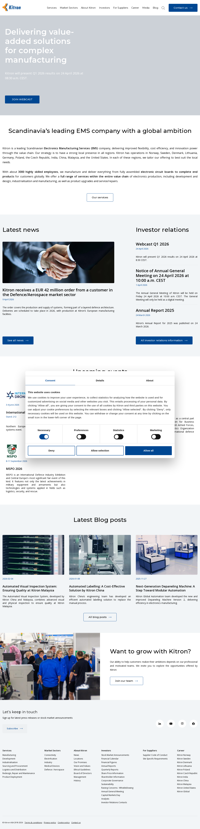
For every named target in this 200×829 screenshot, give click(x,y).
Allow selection (100, 450)
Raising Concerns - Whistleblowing (117, 787)
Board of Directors (83, 773)
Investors (106, 750)
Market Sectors (52, 750)
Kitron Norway (184, 755)
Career (180, 750)
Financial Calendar (110, 758)
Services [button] (52, 7)
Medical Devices (52, 766)
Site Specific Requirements (155, 758)
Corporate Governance (112, 780)
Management (80, 776)
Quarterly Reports (109, 769)
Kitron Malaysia (184, 784)
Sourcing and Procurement (15, 766)
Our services (100, 197)
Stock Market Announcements (115, 755)
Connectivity (50, 755)
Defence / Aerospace (54, 769)
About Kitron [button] (88, 7)
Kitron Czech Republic (187, 773)
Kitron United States (186, 787)
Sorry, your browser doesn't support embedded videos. (100, 65)
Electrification (50, 758)
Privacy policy (50, 822)
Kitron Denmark (184, 762)
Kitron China (183, 780)
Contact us (76, 822)
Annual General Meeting (112, 791)
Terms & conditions (33, 822)
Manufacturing (9, 755)
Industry (48, 762)
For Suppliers (150, 750)
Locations (78, 758)
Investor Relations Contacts (114, 802)
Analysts (105, 798)
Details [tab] (100, 380)
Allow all (148, 450)
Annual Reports (108, 766)
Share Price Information (112, 773)
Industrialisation (10, 762)
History (77, 780)
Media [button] (145, 7)
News (76, 755)
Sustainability (107, 784)
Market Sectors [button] (69, 7)
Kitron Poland (183, 769)
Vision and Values (82, 766)
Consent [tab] (50, 380)
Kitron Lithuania (184, 766)
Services (6, 750)
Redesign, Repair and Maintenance (18, 773)
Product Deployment (12, 776)
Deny (51, 450)
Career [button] (135, 7)
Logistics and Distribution (14, 769)
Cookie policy (64, 822)
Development (8, 758)
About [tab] (149, 380)
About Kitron (80, 750)
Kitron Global (183, 791)
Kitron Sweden (184, 758)
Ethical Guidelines (82, 769)
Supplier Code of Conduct (155, 755)
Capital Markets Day (110, 795)
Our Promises (80, 762)
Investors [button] (104, 7)
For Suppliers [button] (120, 7)
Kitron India (182, 776)
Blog (155, 7)
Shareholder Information (113, 776)
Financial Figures (109, 762)
